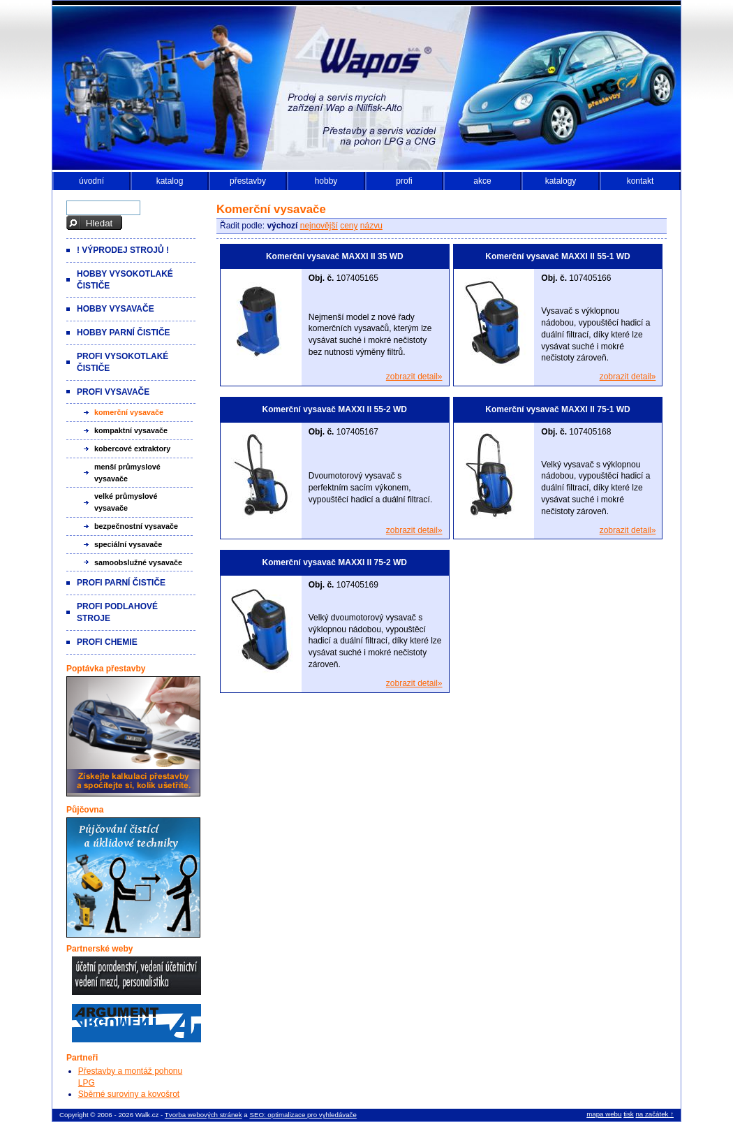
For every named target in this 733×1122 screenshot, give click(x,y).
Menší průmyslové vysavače (127, 472)
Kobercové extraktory (132, 448)
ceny (348, 226)
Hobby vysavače (115, 309)
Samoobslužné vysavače (138, 562)
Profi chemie (107, 642)
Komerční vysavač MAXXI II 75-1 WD (557, 409)
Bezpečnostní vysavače (136, 526)
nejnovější (319, 226)
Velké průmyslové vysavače (126, 502)
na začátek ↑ (654, 1114)
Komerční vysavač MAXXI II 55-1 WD (557, 256)
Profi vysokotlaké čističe (122, 362)
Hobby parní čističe (123, 332)
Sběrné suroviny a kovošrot (128, 1094)
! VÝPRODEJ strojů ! (123, 250)
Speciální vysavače (128, 544)
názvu (371, 226)
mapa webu (603, 1114)
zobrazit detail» (414, 376)
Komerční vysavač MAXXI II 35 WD (334, 256)
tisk (628, 1114)
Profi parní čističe (121, 583)
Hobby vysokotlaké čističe (125, 280)
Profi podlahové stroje (117, 612)
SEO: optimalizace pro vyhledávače (302, 1115)
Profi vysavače (113, 392)
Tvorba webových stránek (203, 1115)
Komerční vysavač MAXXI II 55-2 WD (334, 409)
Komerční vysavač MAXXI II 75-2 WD (334, 562)
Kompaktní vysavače (131, 430)
